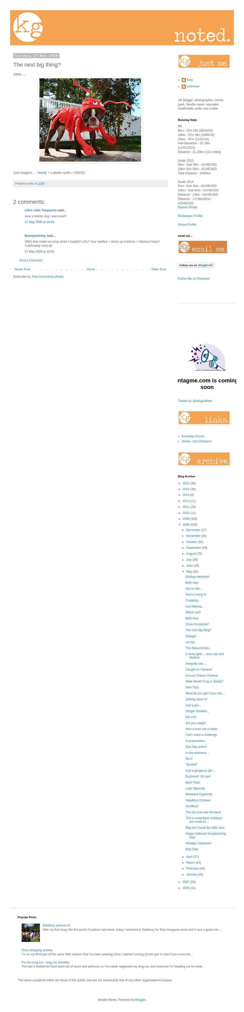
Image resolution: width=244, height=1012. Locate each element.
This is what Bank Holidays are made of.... (204, 819)
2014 (186, 489)
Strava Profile (187, 224)
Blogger (140, 1000)
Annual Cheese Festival (202, 675)
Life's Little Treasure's (41, 210)
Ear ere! (191, 717)
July (189, 560)
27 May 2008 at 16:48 (39, 222)
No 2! (189, 758)
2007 (186, 882)
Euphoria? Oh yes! (198, 776)
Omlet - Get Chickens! (197, 441)
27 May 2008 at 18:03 (39, 251)
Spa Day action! (196, 747)
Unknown (193, 86)
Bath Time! (193, 782)
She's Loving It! (196, 594)
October (192, 542)
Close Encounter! (197, 624)
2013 (186, 495)
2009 (186, 519)
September (194, 548)
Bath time (192, 618)
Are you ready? (196, 723)
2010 (186, 513)
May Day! (192, 849)
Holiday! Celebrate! (198, 843)
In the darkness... (197, 753)
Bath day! (192, 582)
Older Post (158, 269)
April (189, 857)
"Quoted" (192, 764)
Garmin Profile (187, 207)
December (193, 530)
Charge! (191, 636)
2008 (186, 524)
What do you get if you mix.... (205, 693)
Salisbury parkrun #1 (56, 925)
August (191, 553)
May (189, 571)
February (192, 868)
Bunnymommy (35, 236)
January (192, 874)
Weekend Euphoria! (199, 794)
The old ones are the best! (203, 812)
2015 (186, 483)
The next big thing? (198, 630)
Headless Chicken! (198, 800)
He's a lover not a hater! (202, 729)
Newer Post (22, 269)
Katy (190, 80)
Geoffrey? (192, 806)
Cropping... (193, 600)
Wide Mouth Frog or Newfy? (204, 681)
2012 (186, 501)
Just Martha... (195, 606)
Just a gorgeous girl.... (201, 770)
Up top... (191, 642)
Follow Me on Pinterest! (194, 279)
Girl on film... (194, 588)
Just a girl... (193, 705)
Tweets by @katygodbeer (195, 401)
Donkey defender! (198, 577)
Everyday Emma (193, 436)
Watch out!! (193, 612)
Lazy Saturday (195, 788)
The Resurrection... (198, 648)
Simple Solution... (197, 711)
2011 (186, 507)
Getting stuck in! (196, 699)
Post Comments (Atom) (48, 276)
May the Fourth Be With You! (205, 828)
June (190, 565)
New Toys (192, 687)
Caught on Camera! (199, 669)
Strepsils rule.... (196, 663)
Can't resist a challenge (201, 735)
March (191, 862)
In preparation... (196, 741)
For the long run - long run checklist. (46, 962)
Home (91, 269)
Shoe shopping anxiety (37, 950)
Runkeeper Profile (190, 216)
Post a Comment (31, 260)
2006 (186, 888)
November (193, 536)
